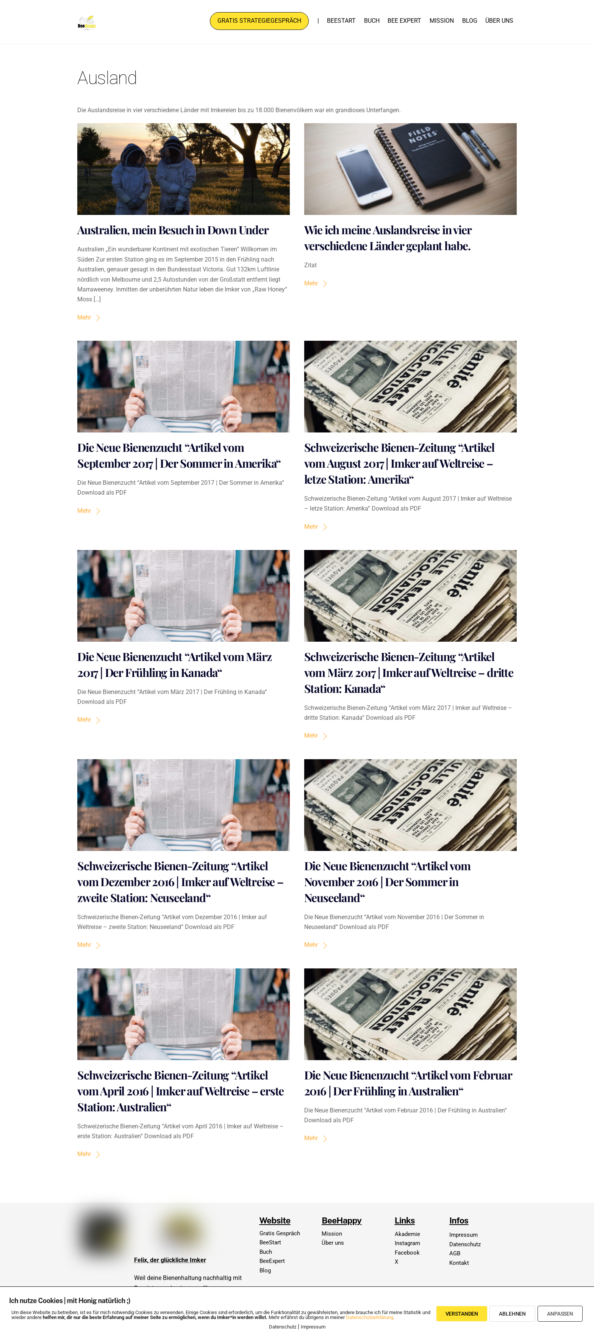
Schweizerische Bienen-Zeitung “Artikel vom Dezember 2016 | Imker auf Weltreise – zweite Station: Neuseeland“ (180, 881)
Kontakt (459, 1263)
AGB (454, 1253)
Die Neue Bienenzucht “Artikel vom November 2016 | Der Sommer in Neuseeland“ (387, 881)
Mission (442, 20)
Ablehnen (512, 1314)
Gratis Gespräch (279, 1233)
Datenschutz (465, 1244)
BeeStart (341, 20)
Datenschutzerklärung (369, 1317)
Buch (372, 20)
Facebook (407, 1252)
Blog (469, 20)
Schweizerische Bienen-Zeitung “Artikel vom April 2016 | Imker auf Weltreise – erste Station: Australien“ (180, 1090)
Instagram (407, 1243)
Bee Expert (404, 20)
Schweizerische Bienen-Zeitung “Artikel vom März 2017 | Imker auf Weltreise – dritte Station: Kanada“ (408, 672)
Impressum (463, 1234)
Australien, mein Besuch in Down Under (173, 230)
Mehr (84, 317)
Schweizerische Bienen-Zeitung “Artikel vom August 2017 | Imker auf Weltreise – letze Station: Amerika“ (399, 463)
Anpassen (560, 1314)
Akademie (407, 1234)
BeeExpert (272, 1261)
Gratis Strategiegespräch (259, 20)
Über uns (499, 20)
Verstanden (462, 1314)
